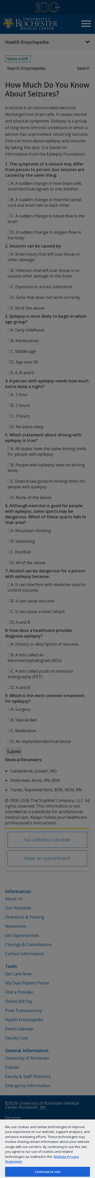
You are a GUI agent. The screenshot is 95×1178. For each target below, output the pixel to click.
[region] (47, 1148)
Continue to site (47, 1171)
